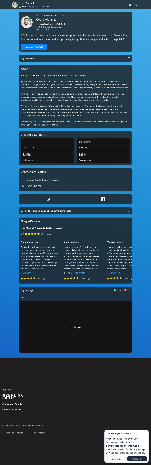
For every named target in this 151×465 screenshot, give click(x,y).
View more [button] (28, 272)
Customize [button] (116, 458)
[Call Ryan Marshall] (136, 4)
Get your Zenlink (12, 409)
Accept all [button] (137, 458)
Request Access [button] (34, 46)
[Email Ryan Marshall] (130, 4)
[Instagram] (48, 199)
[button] (23, 297)
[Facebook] (103, 199)
